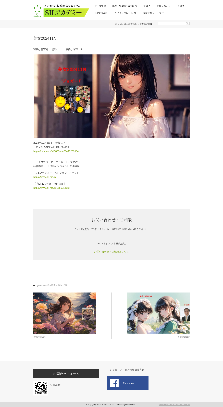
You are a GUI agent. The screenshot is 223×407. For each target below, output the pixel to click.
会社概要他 (100, 6)
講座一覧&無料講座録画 (124, 6)
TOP (115, 24)
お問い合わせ (164, 6)
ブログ (146, 6)
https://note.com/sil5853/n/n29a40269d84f (56, 151)
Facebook (128, 383)
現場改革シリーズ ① (153, 13)
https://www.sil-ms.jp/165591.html (51, 187)
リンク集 (112, 369)
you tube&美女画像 (128, 24)
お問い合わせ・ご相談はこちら (111, 251)
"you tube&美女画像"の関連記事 (52, 285)
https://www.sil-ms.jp (44, 177)
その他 (180, 6)
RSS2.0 (57, 385)
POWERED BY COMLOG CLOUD (174, 404)
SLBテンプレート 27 (125, 13)
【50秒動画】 (101, 13)
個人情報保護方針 (134, 369)
